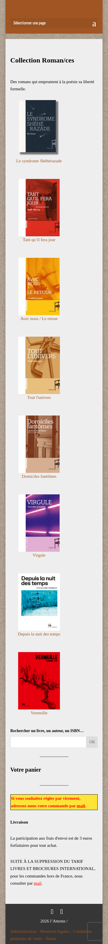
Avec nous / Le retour (39, 318)
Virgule (39, 555)
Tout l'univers (39, 397)
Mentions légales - (56, 931)
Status (51, 938)
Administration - (25, 931)
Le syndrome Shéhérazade (39, 161)
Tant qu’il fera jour (39, 239)
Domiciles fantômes (39, 476)
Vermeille (39, 713)
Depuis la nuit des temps (39, 634)
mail (81, 805)
